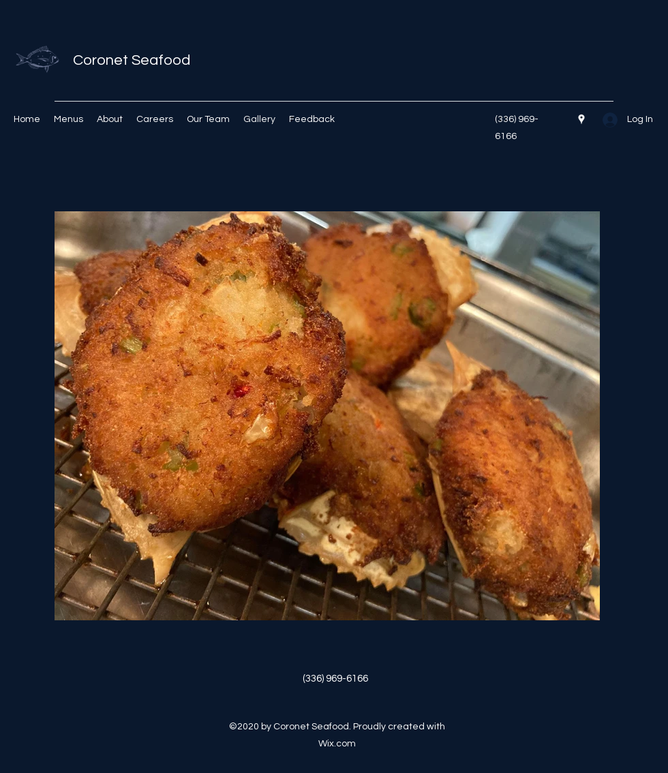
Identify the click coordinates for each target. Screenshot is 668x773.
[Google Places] (581, 119)
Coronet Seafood (131, 60)
